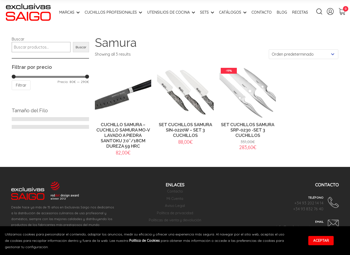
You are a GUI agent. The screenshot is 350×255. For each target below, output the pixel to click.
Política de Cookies (144, 240)
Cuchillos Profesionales (111, 12)
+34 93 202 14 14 (308, 203)
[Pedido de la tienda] (303, 54)
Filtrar (21, 85)
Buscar (18, 39)
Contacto (261, 12)
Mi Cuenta (175, 198)
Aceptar (321, 240)
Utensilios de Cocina (168, 12)
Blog (282, 12)
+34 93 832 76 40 (308, 208)
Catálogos (230, 12)
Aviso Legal (175, 205)
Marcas (66, 12)
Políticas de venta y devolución (175, 220)
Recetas (300, 12)
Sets (204, 12)
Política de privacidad (175, 213)
